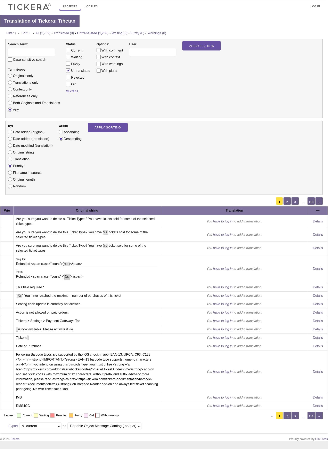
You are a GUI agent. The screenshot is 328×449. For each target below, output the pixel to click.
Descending (73, 139)
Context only (22, 89)
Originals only (23, 76)
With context (110, 57)
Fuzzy (73, 64)
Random (19, 186)
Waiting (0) (120, 33)
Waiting (74, 57)
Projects (70, 6)
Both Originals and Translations (36, 103)
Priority (18, 166)
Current (74, 50)
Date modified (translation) (33, 145)
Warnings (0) (156, 33)
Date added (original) (28, 132)
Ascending (72, 132)
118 (311, 202)
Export (13, 426)
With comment (112, 50)
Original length (24, 179)
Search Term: (18, 44)
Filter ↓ (11, 33)
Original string (23, 152)
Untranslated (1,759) (92, 33)
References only (25, 96)
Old (71, 84)
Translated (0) (64, 33)
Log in (315, 6)
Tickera (14, 439)
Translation (21, 159)
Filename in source (27, 172)
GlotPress (321, 439)
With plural (109, 70)
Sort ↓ (26, 33)
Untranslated (78, 70)
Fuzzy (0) (137, 33)
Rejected (75, 77)
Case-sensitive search (29, 59)
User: (133, 44)
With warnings (112, 64)
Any (16, 109)
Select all (72, 91)
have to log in (222, 221)
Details (318, 221)
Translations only (25, 82)
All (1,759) (42, 33)
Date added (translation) (31, 139)
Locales (91, 6)
